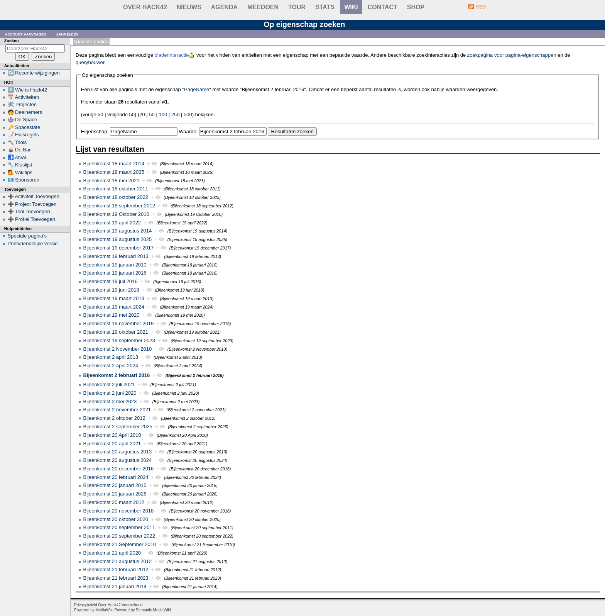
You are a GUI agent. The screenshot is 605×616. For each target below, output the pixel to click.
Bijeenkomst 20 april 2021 (112, 443)
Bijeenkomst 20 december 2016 (118, 469)
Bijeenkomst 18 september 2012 (119, 206)
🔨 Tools (17, 142)
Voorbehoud (132, 605)
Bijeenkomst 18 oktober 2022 (115, 197)
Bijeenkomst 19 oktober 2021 (115, 332)
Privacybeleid (85, 605)
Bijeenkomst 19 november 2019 (118, 323)
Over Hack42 (145, 7)
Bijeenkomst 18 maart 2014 (113, 163)
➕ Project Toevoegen (32, 204)
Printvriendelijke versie (33, 243)
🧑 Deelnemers (25, 112)
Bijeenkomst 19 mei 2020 (111, 315)
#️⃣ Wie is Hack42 (27, 90)
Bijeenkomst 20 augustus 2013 (117, 452)
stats (325, 7)
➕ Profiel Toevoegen (31, 219)
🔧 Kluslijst (20, 165)
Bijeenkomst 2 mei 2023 (110, 401)
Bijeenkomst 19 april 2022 (112, 223)
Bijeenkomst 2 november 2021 (117, 409)
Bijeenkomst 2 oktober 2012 (114, 418)
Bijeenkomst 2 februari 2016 (116, 375)
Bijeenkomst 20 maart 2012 (113, 502)
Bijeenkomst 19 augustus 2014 (117, 231)
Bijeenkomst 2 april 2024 (110, 365)
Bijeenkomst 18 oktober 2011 (115, 189)
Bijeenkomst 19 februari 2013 (116, 256)
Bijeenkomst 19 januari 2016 (115, 273)
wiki (351, 7)
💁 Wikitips (20, 172)
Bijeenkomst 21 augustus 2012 (117, 561)
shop (415, 7)
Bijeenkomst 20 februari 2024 (116, 477)
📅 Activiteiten (23, 97)
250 (175, 114)
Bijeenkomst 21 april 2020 (112, 553)
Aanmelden (67, 34)
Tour (297, 7)
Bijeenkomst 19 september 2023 (119, 340)
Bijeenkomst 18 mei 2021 (111, 180)
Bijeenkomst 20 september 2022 (119, 536)
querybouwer (90, 62)
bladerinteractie (172, 55)
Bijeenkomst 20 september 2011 (119, 527)
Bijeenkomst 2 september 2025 (117, 426)
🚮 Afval (17, 157)
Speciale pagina (91, 41)
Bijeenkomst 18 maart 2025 (113, 172)
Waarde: (188, 131)
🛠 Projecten (22, 104)
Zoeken (11, 40)
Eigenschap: (95, 131)
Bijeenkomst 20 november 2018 (118, 511)
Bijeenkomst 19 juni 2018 (111, 290)
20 (142, 114)
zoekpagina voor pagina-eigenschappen (511, 55)
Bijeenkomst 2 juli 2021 (109, 384)
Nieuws (189, 7)
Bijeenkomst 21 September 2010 (119, 544)
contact (382, 7)
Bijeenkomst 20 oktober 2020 (115, 519)
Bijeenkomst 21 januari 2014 (115, 586)
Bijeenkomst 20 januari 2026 (115, 494)
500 (188, 114)
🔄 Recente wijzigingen (34, 73)
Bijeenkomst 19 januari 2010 (115, 265)
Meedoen (263, 7)
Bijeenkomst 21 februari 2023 (116, 578)
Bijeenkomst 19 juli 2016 (110, 281)
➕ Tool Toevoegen (29, 211)
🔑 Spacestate (24, 127)
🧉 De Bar (19, 150)
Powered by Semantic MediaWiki (143, 610)
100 (163, 114)
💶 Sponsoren (24, 180)
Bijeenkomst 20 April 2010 (112, 435)
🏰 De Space (22, 119)
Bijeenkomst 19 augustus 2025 (117, 239)
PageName (196, 89)
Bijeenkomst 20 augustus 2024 (117, 460)
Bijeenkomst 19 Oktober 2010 (116, 214)
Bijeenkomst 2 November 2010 (117, 349)
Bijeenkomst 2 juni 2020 (110, 393)
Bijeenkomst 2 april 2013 (110, 357)
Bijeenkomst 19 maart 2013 (113, 298)
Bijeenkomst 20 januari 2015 (115, 485)
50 (151, 114)
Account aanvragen (25, 34)
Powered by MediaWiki (93, 610)
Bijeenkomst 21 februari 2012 (116, 569)
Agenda (224, 7)
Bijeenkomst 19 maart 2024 (113, 307)
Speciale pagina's (27, 236)
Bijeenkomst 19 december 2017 (118, 248)
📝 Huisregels (23, 134)
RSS (480, 7)
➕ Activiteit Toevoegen (33, 196)
